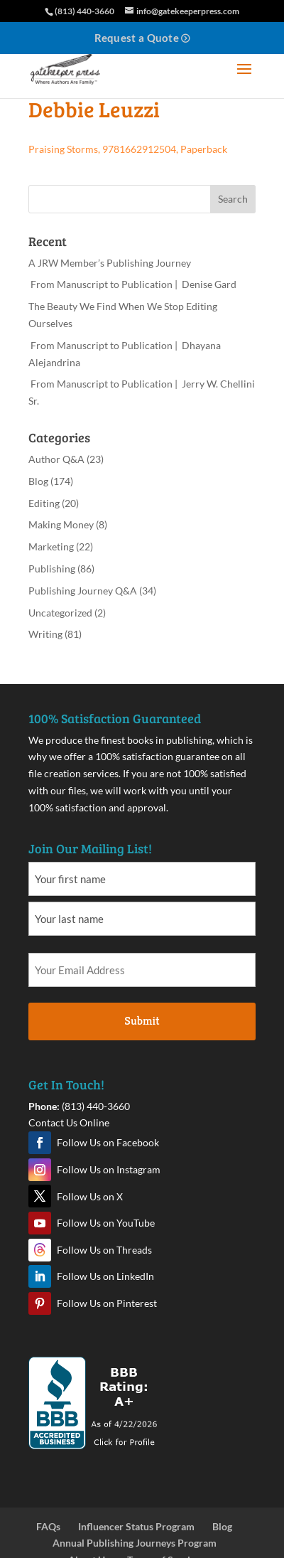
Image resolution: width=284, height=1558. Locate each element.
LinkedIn (39, 1276)
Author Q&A (56, 459)
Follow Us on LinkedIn (105, 1276)
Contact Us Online (68, 1122)
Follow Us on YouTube (106, 1223)
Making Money (61, 524)
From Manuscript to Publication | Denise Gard (132, 284)
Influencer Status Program (136, 1526)
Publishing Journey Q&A (82, 591)
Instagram (39, 1169)
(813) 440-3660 (96, 1106)
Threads (39, 1250)
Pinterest (39, 1303)
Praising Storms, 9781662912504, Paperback (127, 149)
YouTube (39, 1223)
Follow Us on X (90, 1196)
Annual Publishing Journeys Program (135, 1543)
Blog (38, 481)
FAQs (48, 1526)
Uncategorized (60, 613)
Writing (45, 634)
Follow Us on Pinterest (107, 1303)
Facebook (39, 1142)
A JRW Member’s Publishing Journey (109, 263)
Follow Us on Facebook (108, 1142)
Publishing (51, 568)
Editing (44, 503)
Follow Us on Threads (104, 1250)
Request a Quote (137, 37)
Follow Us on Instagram (108, 1169)
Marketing (51, 546)
